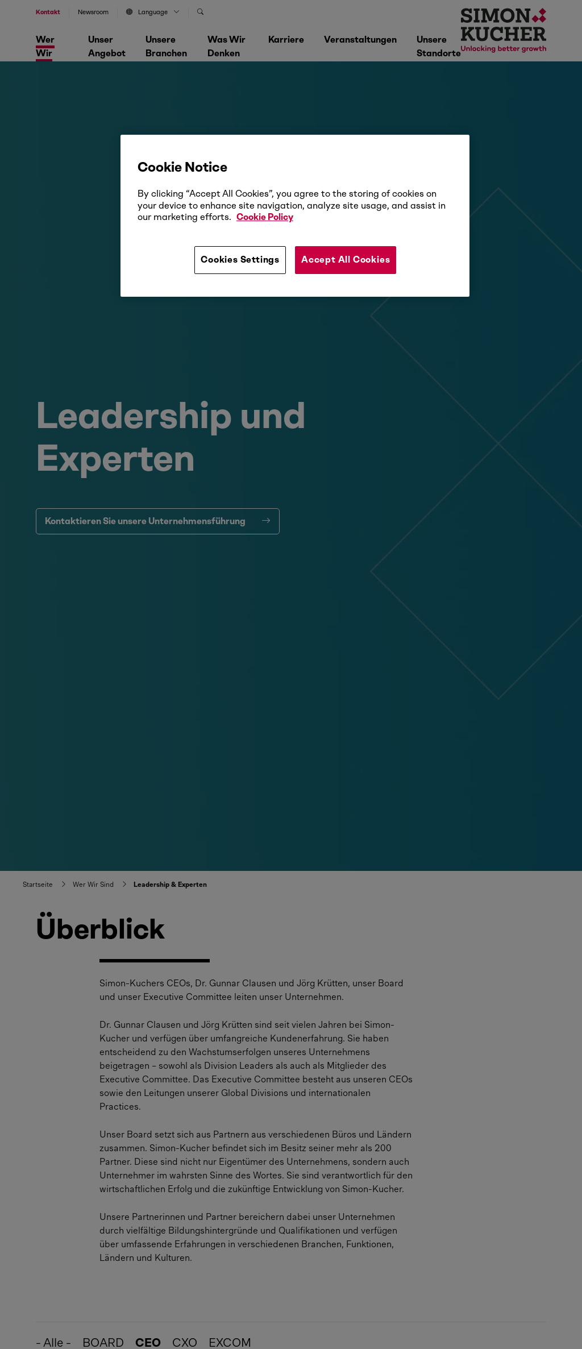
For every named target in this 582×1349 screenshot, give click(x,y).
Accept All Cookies (345, 259)
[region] (294, 215)
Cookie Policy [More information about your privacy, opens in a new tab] (264, 216)
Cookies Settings (240, 259)
